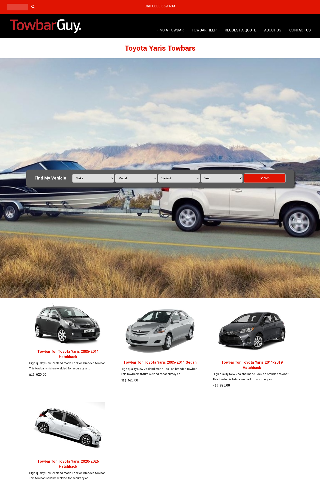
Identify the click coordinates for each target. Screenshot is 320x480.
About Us (272, 30)
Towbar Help (204, 30)
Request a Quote (240, 30)
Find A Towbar (170, 30)
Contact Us (300, 30)
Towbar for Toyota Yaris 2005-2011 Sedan (160, 362)
